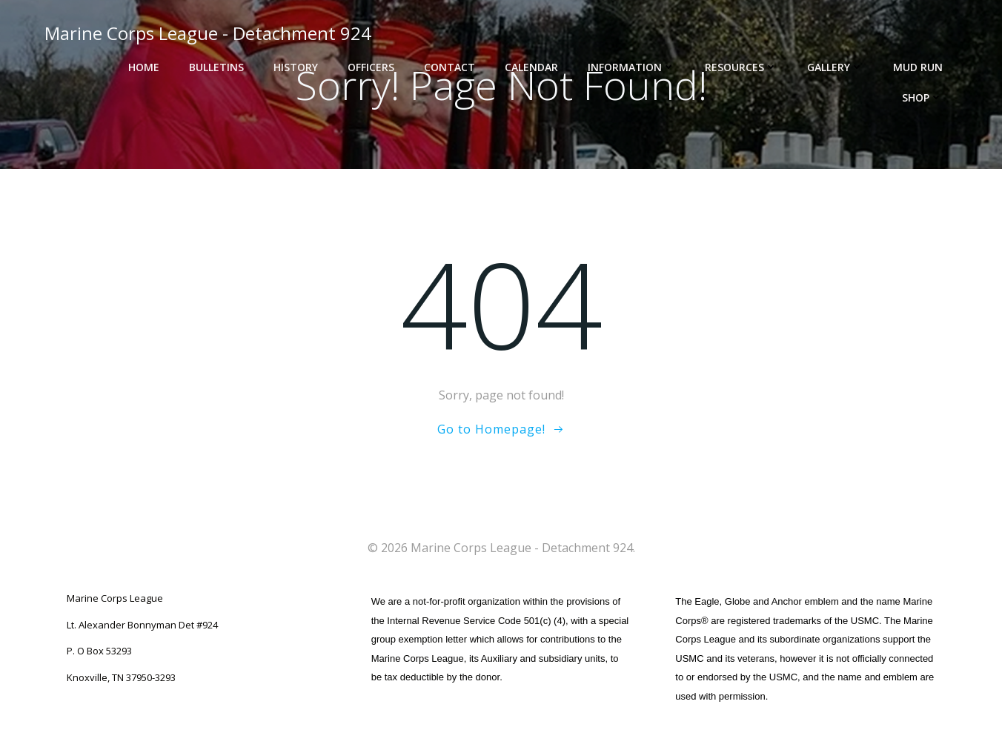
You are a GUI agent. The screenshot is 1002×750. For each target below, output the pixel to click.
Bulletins (216, 67)
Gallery (835, 67)
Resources (741, 67)
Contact (449, 67)
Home (143, 67)
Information (631, 67)
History (295, 67)
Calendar (531, 67)
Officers (371, 67)
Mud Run (918, 67)
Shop (922, 97)
